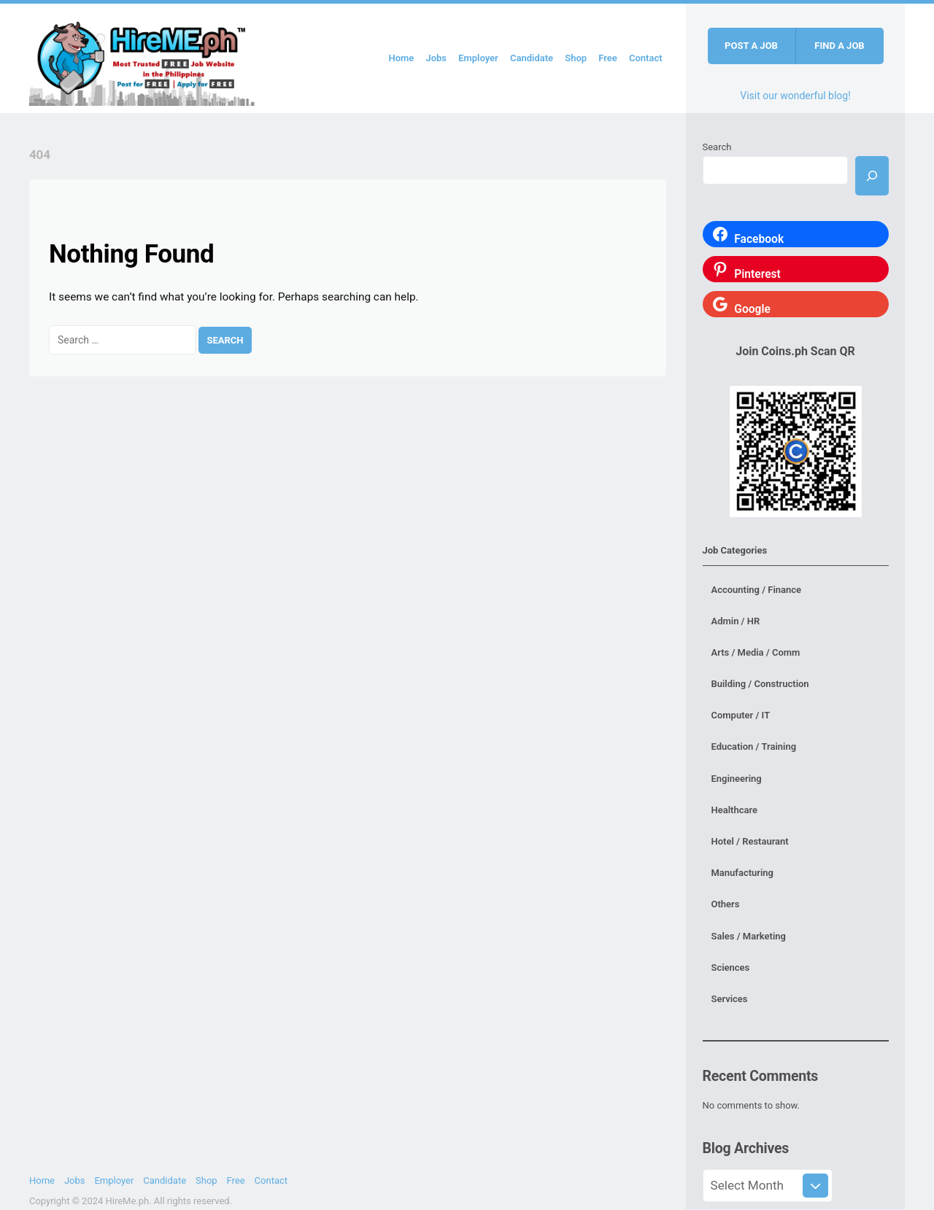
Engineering (736, 778)
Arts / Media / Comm (755, 652)
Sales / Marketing (748, 936)
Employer (478, 58)
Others (725, 904)
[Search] (872, 175)
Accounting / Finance (756, 589)
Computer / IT (741, 715)
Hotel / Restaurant (750, 841)
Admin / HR (735, 621)
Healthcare (734, 809)
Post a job (751, 45)
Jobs (436, 58)
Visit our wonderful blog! (795, 95)
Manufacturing (742, 872)
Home (401, 58)
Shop (576, 58)
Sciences (730, 967)
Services (729, 998)
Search (717, 146)
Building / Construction (760, 683)
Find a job (839, 45)
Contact (646, 58)
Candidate (531, 58)
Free (607, 58)
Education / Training (754, 746)
